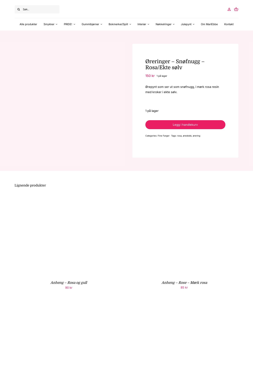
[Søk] (19, 9)
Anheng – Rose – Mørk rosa (184, 283)
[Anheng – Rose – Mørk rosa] (171, 196)
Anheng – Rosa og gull (68, 283)
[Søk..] (37, 9)
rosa (179, 135)
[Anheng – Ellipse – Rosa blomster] (55, 306)
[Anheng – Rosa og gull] (55, 196)
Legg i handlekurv (185, 124)
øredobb (187, 135)
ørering (196, 135)
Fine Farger (164, 135)
